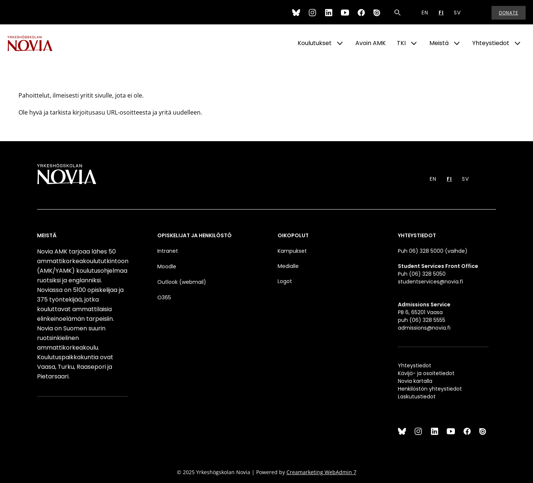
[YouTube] (345, 12)
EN (425, 12)
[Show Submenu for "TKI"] (414, 43)
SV (457, 12)
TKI (401, 43)
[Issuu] (377, 12)
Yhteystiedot (490, 43)
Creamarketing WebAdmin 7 (321, 472)
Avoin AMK (370, 43)
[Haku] (397, 12)
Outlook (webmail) (181, 282)
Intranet (167, 251)
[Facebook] (361, 12)
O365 (164, 297)
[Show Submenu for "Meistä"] (457, 43)
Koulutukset (315, 43)
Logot (286, 281)
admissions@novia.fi (424, 327)
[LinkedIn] (329, 12)
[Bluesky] (296, 12)
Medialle (288, 266)
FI (441, 12)
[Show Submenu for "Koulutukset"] (340, 43)
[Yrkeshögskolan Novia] (37, 43)
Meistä (439, 43)
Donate (508, 13)
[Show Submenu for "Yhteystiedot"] (517, 43)
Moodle (166, 266)
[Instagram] (312, 12)
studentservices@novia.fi (430, 281)
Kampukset (292, 251)
